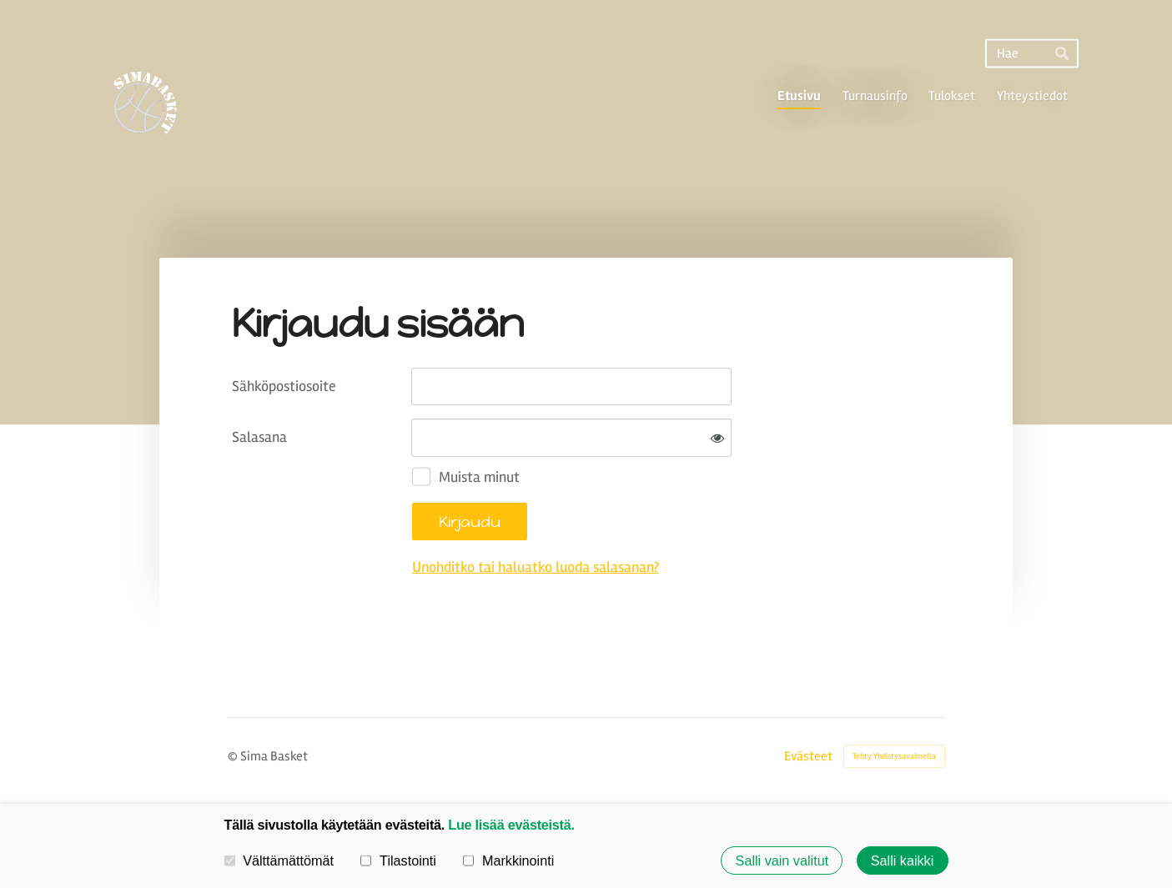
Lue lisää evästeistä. (511, 824)
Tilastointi (397, 859)
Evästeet (808, 756)
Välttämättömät (279, 859)
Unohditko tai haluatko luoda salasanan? (535, 567)
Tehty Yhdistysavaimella (894, 756)
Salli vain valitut (782, 860)
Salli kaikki (902, 860)
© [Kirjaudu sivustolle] (234, 756)
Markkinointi (508, 859)
